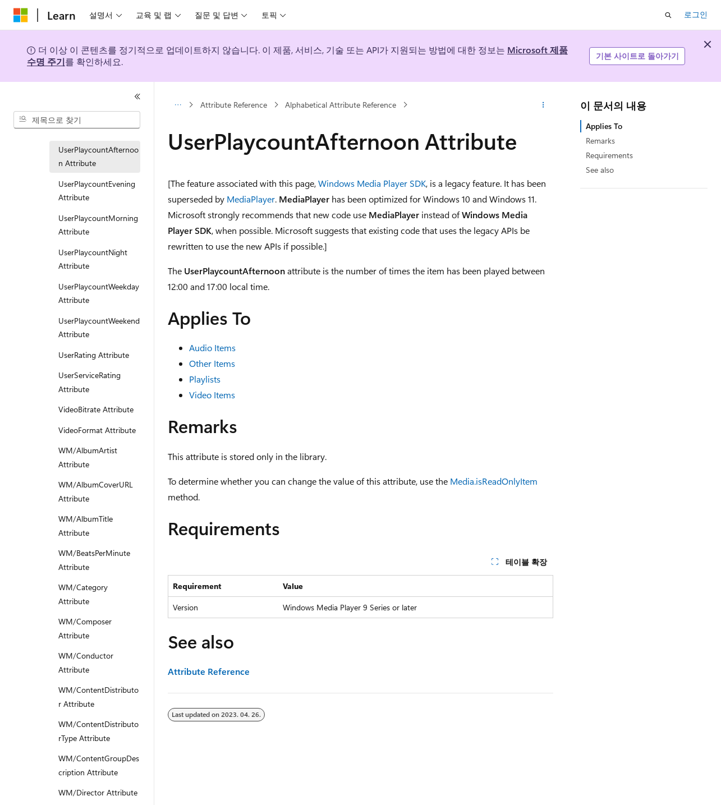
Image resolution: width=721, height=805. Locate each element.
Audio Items (212, 347)
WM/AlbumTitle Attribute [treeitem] (85, 525)
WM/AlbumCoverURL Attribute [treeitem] (95, 491)
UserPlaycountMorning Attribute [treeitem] (98, 225)
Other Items (212, 363)
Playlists (205, 379)
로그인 (696, 14)
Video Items (212, 395)
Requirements (609, 155)
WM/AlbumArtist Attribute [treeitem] (87, 457)
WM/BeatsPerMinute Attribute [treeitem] (94, 560)
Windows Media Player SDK (372, 183)
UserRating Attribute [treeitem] (93, 354)
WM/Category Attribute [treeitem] (83, 594)
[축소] (137, 96)
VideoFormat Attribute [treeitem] (97, 430)
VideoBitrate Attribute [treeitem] (96, 409)
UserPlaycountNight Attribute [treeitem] (92, 259)
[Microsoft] (20, 15)
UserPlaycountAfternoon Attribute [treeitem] (98, 156)
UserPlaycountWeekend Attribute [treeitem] (99, 327)
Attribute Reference (233, 104)
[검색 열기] (668, 15)
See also (600, 169)
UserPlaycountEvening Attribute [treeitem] (96, 190)
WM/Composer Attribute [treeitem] (85, 628)
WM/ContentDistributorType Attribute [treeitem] (98, 731)
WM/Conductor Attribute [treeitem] (85, 662)
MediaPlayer (251, 199)
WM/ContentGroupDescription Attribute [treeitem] (98, 765)
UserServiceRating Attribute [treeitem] (89, 382)
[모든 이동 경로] (177, 105)
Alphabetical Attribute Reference (340, 104)
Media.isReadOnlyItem (494, 481)
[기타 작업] (543, 105)
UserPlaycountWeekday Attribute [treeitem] (98, 293)
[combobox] (76, 120)
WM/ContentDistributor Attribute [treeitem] (98, 696)
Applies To (604, 126)
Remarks (600, 140)
